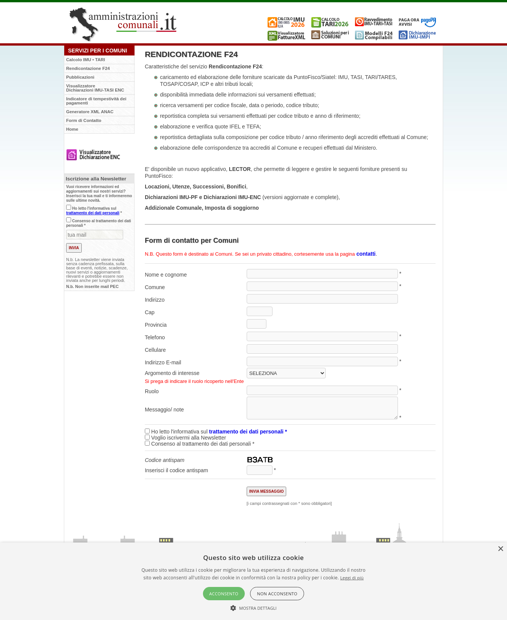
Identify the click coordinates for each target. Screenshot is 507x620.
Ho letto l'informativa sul (216, 432)
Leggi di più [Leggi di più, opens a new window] (352, 577)
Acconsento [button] (224, 593)
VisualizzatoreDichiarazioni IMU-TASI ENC (95, 88)
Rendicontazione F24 (88, 68)
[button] (253, 607)
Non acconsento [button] (277, 593)
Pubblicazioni (80, 77)
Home (72, 129)
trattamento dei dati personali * (248, 432)
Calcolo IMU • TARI (85, 59)
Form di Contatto (83, 120)
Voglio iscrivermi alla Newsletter (188, 438)
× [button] (500, 549)
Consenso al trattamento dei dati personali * (200, 444)
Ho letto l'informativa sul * (94, 210)
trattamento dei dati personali (92, 213)
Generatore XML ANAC (90, 111)
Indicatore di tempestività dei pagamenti (96, 100)
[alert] (253, 581)
